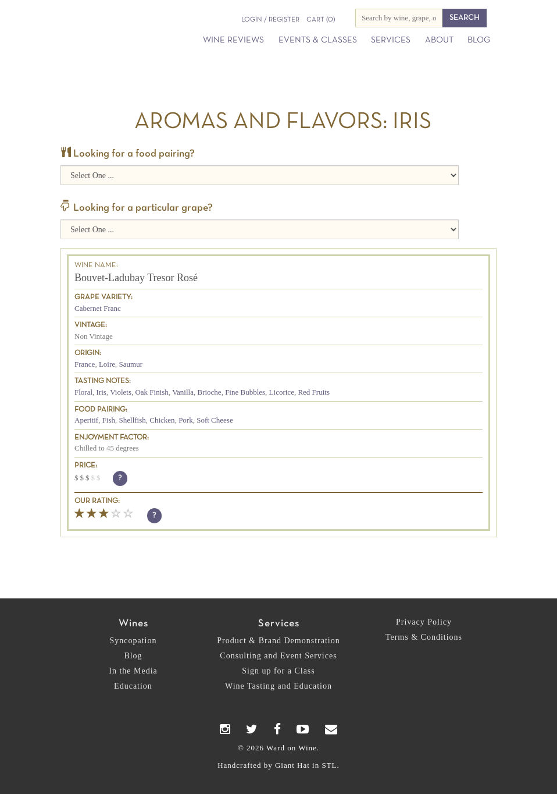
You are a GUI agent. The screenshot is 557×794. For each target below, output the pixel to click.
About (439, 40)
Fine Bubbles (245, 392)
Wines (133, 624)
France (84, 364)
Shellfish (132, 420)
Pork (185, 420)
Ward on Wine (83, 15)
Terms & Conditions (423, 637)
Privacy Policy (424, 622)
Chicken (161, 420)
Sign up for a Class (278, 671)
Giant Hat (292, 765)
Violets (120, 392)
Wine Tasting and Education (278, 686)
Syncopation (133, 640)
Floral (83, 392)
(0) (320, 20)
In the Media (133, 671)
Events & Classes (317, 40)
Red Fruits (314, 392)
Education (133, 686)
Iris (101, 392)
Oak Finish (151, 392)
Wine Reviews (233, 40)
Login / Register (270, 20)
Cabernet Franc (97, 308)
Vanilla (183, 392)
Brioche (209, 392)
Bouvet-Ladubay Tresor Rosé (136, 277)
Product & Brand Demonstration (278, 640)
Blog (478, 40)
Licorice (281, 392)
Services (390, 40)
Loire (107, 364)
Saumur (130, 364)
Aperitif (86, 420)
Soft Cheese (215, 420)
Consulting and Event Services (278, 655)
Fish (108, 420)
